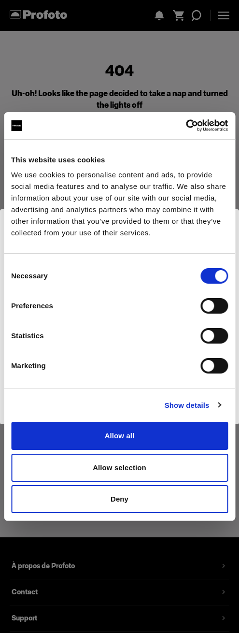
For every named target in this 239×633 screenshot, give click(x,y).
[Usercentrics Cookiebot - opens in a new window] (185, 125)
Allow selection (119, 467)
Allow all (120, 436)
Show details (187, 405)
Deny (119, 499)
